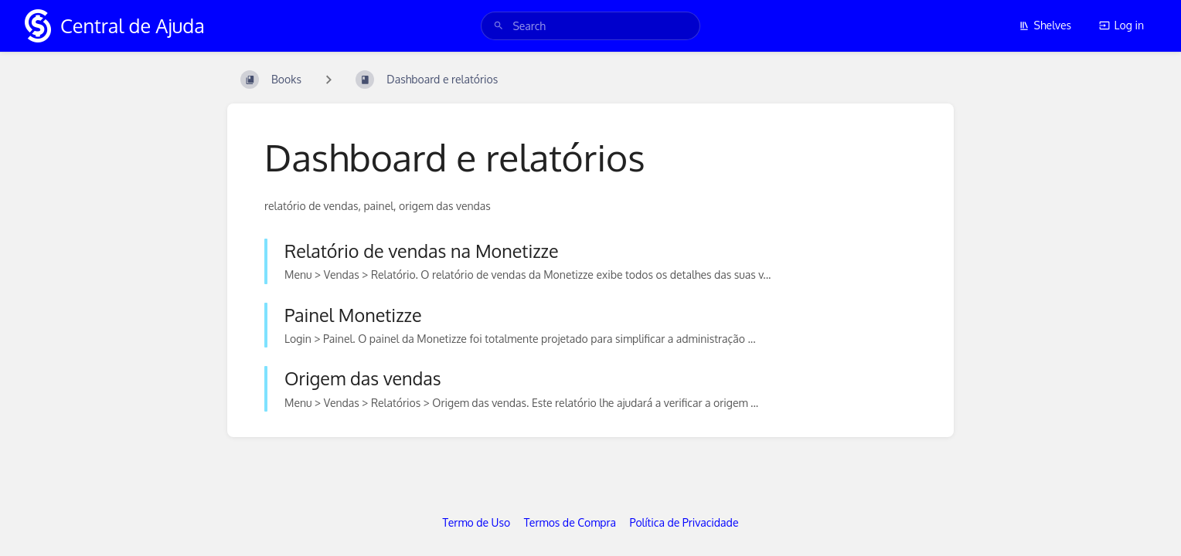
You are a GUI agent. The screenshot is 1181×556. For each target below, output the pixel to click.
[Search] (498, 25)
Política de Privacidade (684, 522)
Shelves (1045, 25)
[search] (590, 26)
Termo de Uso (477, 522)
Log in (1121, 25)
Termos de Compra (570, 522)
